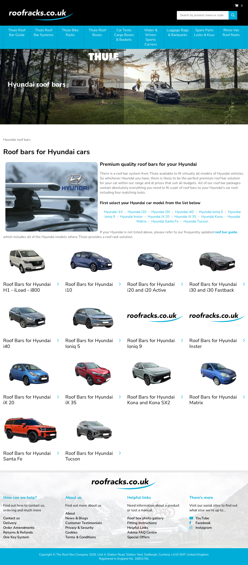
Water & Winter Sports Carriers (150, 37)
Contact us (11, 518)
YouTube (202, 518)
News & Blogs (76, 518)
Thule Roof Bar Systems (43, 32)
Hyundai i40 (184, 212)
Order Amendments (19, 527)
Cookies (71, 532)
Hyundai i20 (137, 212)
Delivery (9, 523)
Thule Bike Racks (70, 32)
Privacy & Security (79, 527)
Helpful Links (137, 527)
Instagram (204, 527)
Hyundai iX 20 (159, 216)
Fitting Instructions (142, 523)
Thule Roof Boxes (97, 32)
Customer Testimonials (83, 523)
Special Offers (138, 537)
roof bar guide (226, 232)
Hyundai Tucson (196, 221)
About (70, 513)
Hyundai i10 (113, 212)
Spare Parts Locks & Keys (204, 32)
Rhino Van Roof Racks (231, 32)
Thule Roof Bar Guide (16, 32)
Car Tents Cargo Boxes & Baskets (124, 35)
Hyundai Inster (131, 216)
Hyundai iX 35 (185, 216)
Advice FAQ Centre (142, 532)
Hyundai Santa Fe (165, 221)
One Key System (16, 537)
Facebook (203, 523)
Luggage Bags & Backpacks (178, 32)
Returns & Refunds (18, 532)
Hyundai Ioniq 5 (211, 212)
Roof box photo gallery (145, 518)
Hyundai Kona (212, 216)
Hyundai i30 (160, 212)
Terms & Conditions (80, 537)
